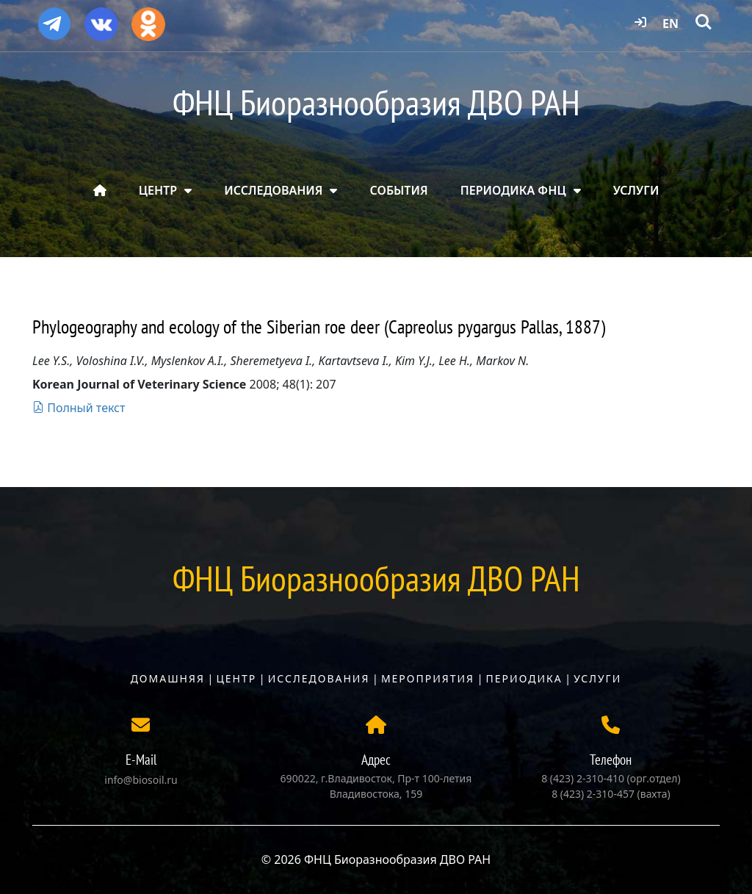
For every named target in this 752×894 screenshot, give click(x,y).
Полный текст (78, 408)
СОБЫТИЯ (399, 190)
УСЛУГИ (636, 190)
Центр (236, 678)
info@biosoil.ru (140, 780)
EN (670, 23)
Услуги (597, 678)
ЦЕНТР (158, 190)
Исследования (319, 678)
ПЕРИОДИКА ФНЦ (513, 190)
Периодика (524, 678)
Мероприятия (427, 678)
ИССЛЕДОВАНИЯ (273, 190)
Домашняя (168, 678)
